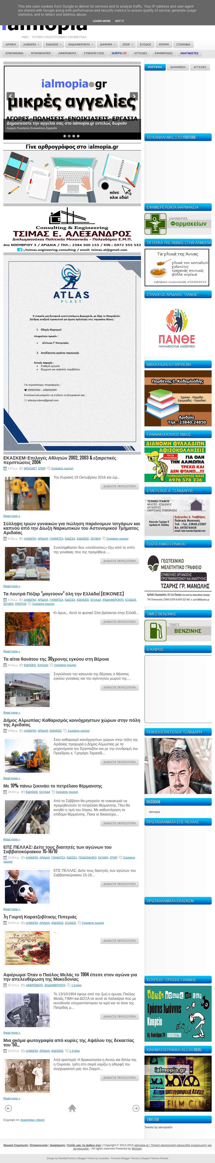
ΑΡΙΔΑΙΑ (43, 538)
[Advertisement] (178, 101)
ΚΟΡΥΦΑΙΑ (155, 67)
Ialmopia (154, 812)
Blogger (137, 1148)
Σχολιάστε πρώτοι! (62, 468)
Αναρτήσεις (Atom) (32, 1120)
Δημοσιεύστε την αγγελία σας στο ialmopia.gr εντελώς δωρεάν (67, 123)
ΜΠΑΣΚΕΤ (30, 468)
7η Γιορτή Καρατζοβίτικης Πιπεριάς (40, 916)
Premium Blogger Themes (125, 1158)
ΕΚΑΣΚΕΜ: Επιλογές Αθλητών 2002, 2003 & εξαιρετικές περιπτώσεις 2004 (59, 459)
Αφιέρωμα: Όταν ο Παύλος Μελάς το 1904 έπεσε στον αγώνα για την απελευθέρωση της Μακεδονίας (70, 976)
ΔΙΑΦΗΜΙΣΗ (177, 67)
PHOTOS (20, 603)
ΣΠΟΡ (41, 468)
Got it (119, 21)
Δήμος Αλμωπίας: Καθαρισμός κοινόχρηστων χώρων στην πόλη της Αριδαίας (71, 722)
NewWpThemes (67, 1158)
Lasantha (104, 1158)
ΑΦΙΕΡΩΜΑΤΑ (34, 985)
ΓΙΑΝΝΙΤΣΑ (56, 538)
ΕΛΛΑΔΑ (95, 599)
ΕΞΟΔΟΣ (130, 599)
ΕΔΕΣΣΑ (70, 538)
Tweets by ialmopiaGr (158, 1127)
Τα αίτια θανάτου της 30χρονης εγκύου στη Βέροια (56, 658)
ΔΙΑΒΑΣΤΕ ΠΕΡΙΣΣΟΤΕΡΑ (119, 486)
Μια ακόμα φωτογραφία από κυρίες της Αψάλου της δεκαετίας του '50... (68, 1042)
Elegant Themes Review (155, 1158)
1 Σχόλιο (76, 985)
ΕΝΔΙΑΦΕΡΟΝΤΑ (113, 599)
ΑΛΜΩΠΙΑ (30, 538)
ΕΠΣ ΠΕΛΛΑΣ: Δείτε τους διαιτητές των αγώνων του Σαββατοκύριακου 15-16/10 (57, 848)
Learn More (102, 21)
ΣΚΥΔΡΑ (95, 538)
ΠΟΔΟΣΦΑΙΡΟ (88, 857)
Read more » (11, 516)
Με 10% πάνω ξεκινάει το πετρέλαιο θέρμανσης (52, 785)
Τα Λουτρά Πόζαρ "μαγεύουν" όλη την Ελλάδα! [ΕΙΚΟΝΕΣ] (63, 593)
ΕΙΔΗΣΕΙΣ (83, 538)
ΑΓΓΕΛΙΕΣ (200, 67)
